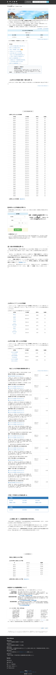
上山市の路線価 (39, 28)
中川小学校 (37, 500)
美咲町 (14, 317)
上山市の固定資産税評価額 (24, 605)
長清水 (14, 328)
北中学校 (11, 509)
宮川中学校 (24, 509)
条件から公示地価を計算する (14, 47)
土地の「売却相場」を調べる (15, 49)
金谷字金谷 (14, 331)
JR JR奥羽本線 (14, 357)
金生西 (14, 321)
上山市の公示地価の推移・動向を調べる (17, 45)
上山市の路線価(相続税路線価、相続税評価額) (28, 600)
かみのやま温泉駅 (14, 352)
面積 (12, 220)
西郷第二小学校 (38, 502)
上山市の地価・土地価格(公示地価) (25, 595)
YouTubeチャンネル (23, 651)
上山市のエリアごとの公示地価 (15, 51)
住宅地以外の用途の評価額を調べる (43, 39)
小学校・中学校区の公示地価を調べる (17, 56)
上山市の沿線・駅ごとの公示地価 (15, 53)
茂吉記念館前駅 (14, 355)
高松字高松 (14, 324)
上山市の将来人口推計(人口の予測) (16, 61)
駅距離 (12, 216)
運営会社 (9, 660)
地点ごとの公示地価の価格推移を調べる (17, 54)
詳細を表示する (26, 579)
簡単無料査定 (28, 1)
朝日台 (14, 314)
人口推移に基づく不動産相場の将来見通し (17, 59)
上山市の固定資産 (45, 28)
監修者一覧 (10, 662)
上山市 (14, 316)
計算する (18, 229)
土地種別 (11, 226)
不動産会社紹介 (11, 667)
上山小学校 (24, 500)
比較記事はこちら (22, 262)
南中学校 (37, 509)
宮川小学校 (24, 502)
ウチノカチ (43, 619)
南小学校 (11, 500)
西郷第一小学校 (12, 502)
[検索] (48, 2)
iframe (38, 53)
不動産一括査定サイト (12, 666)
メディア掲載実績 (11, 664)
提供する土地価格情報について (15, 58)
